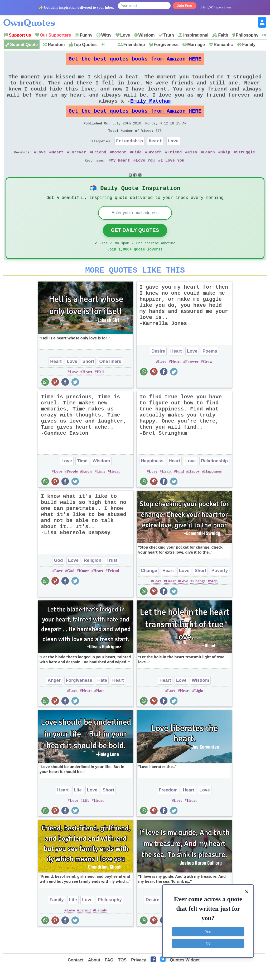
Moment (119, 167)
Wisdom (146, 35)
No (208, 943)
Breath (154, 167)
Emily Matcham (150, 110)
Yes (208, 932)
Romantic (223, 44)
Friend (99, 167)
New (109, 44)
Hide (137, 167)
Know (87, 492)
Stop (214, 602)
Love (125, 35)
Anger (54, 701)
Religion (92, 581)
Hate (102, 701)
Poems (209, 372)
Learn (209, 167)
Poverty (219, 591)
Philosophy (247, 35)
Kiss (192, 167)
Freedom (168, 811)
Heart (155, 155)
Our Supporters (55, 35)
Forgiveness (166, 44)
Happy (194, 492)
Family (248, 44)
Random (56, 44)
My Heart (120, 175)
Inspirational (195, 35)
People (72, 492)
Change (149, 591)
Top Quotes (85, 44)
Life (78, 811)
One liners (110, 382)
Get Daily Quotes (135, 248)
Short (88, 382)
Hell (100, 393)
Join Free (184, 6)
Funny (86, 35)
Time (82, 482)
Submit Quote (24, 44)
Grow (208, 383)
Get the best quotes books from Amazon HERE (135, 60)
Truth (168, 35)
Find (180, 492)
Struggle (245, 167)
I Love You (172, 175)
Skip (225, 167)
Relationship (214, 482)
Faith (223, 35)
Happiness (152, 482)
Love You (145, 175)
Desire (158, 372)
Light (199, 712)
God (58, 581)
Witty (106, 35)
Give (184, 602)
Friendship (134, 44)
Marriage (196, 44)
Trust (112, 581)
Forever (77, 167)
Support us (20, 35)
